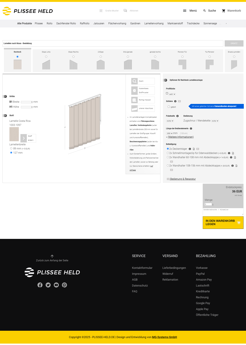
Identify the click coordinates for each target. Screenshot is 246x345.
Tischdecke (193, 23)
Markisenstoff (175, 23)
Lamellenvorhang (154, 23)
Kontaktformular (142, 269)
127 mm (16, 152)
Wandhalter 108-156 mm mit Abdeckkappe (199, 165)
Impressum (139, 275)
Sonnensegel (211, 23)
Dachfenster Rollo (66, 23)
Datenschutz (140, 287)
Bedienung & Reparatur (181, 178)
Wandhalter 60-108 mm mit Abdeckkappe (198, 157)
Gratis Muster (112, 10)
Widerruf (167, 275)
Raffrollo (84, 23)
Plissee (39, 23)
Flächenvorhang (117, 23)
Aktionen (134, 10)
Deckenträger (178, 148)
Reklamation (170, 281)
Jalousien (98, 23)
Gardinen (135, 23)
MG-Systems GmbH (164, 338)
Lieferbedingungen (174, 269)
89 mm (20, 148)
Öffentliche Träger (207, 316)
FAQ (134, 292)
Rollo (49, 23)
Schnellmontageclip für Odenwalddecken (197, 153)
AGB (135, 281)
